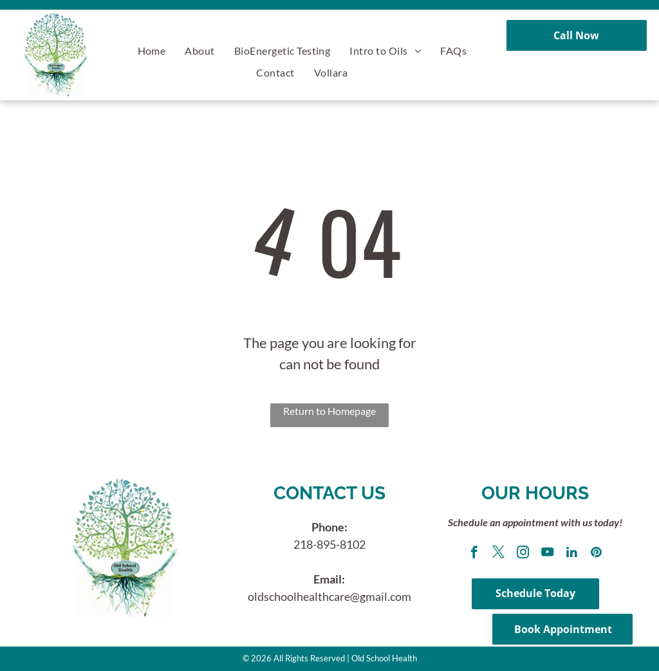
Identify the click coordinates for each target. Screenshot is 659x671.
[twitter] (498, 554)
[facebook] (474, 554)
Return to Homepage (329, 411)
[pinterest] (596, 554)
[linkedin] (571, 554)
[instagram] (523, 554)
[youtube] (547, 554)
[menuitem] (152, 50)
